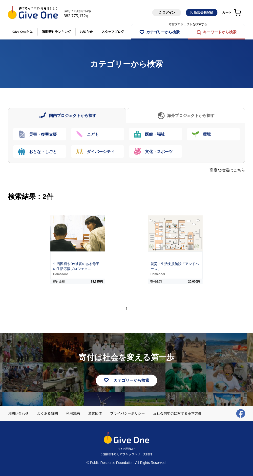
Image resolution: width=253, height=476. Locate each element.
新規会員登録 (203, 12)
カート (227, 12)
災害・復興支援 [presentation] (43, 134)
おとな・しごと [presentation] (43, 152)
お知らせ (86, 32)
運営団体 (95, 413)
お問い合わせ (18, 413)
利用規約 (73, 413)
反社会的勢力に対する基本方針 (177, 413)
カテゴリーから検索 (163, 32)
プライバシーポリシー (127, 413)
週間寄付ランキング (56, 32)
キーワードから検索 (219, 32)
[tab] (67, 115)
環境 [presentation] (207, 134)
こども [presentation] (93, 134)
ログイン (168, 12)
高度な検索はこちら (227, 170)
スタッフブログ (113, 32)
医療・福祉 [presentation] (155, 134)
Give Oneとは (22, 32)
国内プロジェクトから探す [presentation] (72, 116)
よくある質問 (47, 413)
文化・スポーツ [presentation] (159, 152)
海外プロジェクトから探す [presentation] (190, 116)
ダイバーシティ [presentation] (101, 152)
